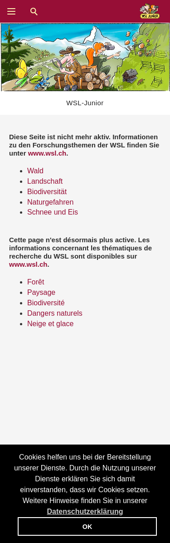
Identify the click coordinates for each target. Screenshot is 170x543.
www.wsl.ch (47, 153)
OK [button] (87, 526)
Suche (34, 11)
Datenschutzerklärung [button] (85, 511)
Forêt (35, 282)
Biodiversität (47, 192)
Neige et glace (50, 324)
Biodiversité (46, 303)
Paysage (41, 292)
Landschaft (45, 181)
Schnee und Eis (52, 212)
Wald (35, 171)
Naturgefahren (50, 202)
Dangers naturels (55, 313)
